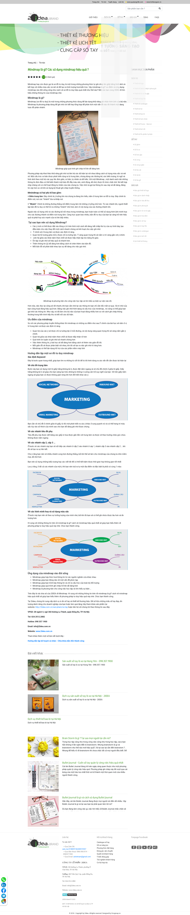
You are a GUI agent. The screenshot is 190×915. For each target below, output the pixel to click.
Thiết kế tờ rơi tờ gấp (141, 90)
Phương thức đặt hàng (105, 844)
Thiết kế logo (138, 80)
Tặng (149, 16)
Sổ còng (136, 156)
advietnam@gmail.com (82, 853)
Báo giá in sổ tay (139, 217)
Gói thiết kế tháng (140, 237)
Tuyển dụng (104, 2)
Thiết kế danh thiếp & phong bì (144, 85)
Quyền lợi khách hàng (105, 850)
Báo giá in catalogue (141, 227)
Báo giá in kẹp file (140, 222)
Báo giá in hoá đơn (140, 212)
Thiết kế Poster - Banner (142, 120)
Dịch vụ (118, 16)
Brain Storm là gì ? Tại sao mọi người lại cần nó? (86, 734)
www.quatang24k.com (130, 2)
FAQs (158, 16)
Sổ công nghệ (138, 161)
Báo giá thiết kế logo (141, 187)
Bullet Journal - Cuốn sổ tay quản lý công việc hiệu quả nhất (92, 759)
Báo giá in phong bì (140, 202)
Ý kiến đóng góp (103, 853)
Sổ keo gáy (137, 151)
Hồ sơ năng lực (102, 842)
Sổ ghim (136, 141)
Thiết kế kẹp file (139, 95)
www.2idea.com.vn (44, 627)
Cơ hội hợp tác (102, 859)
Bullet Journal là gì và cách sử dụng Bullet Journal (87, 793)
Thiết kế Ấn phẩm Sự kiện (142, 130)
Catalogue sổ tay (103, 839)
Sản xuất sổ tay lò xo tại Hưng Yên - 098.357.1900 (87, 657)
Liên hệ (114, 2)
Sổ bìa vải (137, 166)
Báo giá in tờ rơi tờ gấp (141, 207)
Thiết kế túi (137, 105)
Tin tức (94, 2)
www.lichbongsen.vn (152, 2)
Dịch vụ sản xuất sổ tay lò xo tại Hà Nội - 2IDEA (86, 692)
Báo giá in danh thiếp (141, 192)
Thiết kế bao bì (139, 110)
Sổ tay (129, 16)
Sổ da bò (136, 171)
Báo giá (139, 16)
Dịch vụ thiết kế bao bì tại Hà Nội (44, 715)
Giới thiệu (106, 16)
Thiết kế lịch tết (139, 125)
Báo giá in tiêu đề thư (141, 197)
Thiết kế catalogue (140, 100)
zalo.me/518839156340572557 (74, 845)
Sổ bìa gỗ (137, 176)
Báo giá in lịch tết (139, 232)
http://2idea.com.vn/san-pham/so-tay (51, 603)
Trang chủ (85, 2)
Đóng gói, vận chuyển (105, 847)
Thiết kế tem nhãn (140, 115)
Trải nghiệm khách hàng (106, 856)
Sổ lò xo (136, 146)
